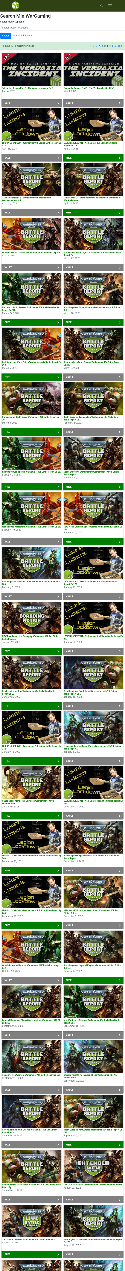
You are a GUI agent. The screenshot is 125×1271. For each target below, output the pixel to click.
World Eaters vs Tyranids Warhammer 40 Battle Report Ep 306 (31, 252)
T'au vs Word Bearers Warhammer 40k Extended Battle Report (93, 1184)
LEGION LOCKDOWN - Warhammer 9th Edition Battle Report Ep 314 (31, 144)
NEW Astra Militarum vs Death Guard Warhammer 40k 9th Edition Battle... (91, 911)
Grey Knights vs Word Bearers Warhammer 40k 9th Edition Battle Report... (29, 1131)
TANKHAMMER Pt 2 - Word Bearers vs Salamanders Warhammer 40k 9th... (26, 199)
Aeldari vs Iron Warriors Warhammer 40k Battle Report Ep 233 (31, 1075)
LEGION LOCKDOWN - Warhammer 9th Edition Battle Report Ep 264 (31, 911)
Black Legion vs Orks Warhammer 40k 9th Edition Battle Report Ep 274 (28, 692)
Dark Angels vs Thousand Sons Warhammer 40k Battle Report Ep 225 (93, 1240)
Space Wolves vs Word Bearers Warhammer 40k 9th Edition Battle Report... (92, 473)
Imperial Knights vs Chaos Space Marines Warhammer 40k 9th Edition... (31, 1021)
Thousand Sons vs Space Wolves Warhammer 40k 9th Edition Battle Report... (92, 747)
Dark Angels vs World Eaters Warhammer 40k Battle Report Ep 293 (31, 363)
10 (119, 45)
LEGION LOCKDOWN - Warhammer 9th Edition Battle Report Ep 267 (93, 802)
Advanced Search (22, 35)
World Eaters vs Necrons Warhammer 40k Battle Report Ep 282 (31, 527)
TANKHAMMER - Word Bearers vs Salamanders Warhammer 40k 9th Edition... (92, 199)
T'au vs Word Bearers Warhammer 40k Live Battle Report (29, 1239)
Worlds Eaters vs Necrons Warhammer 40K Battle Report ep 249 (30, 966)
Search (5, 35)
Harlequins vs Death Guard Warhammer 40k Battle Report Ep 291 (30, 418)
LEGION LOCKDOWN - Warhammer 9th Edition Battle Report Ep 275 (93, 637)
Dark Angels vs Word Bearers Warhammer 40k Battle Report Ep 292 (92, 363)
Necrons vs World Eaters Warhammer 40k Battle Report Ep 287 (31, 472)
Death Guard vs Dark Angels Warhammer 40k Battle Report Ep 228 (93, 1131)
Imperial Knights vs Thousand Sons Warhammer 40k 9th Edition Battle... (90, 1076)
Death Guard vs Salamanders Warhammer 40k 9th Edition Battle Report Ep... (91, 418)
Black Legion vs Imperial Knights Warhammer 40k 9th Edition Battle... (92, 966)
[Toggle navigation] (110, 6)
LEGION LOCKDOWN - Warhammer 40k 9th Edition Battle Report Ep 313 (90, 144)
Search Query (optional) (12, 21)
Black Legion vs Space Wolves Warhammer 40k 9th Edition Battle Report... (91, 857)
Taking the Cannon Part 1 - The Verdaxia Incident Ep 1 (89, 88)
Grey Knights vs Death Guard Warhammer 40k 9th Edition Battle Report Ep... (90, 692)
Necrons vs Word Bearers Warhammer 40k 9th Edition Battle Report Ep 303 (30, 308)
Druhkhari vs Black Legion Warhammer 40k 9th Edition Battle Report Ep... (92, 253)
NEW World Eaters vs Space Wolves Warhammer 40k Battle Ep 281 (93, 528)
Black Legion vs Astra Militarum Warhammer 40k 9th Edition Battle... (92, 308)
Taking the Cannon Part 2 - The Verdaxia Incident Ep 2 (27, 88)
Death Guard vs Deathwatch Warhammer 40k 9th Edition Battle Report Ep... (31, 1186)
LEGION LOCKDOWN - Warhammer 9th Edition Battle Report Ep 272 (31, 747)
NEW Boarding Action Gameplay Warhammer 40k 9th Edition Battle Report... (30, 637)
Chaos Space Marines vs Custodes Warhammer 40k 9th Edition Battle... (28, 802)
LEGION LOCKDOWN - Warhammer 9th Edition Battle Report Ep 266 (31, 857)
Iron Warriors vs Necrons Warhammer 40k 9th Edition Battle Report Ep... (92, 1021)
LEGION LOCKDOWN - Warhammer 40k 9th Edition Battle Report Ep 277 (90, 582)
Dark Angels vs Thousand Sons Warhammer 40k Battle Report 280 (31, 582)
